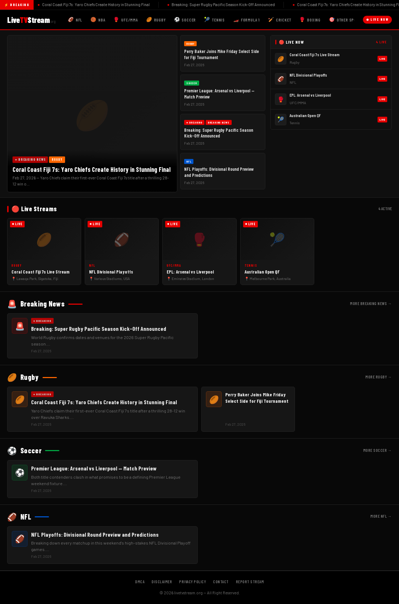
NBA (97, 19)
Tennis (214, 19)
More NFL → (381, 516)
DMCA (139, 581)
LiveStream (31, 20)
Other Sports (346, 19)
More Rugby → (378, 377)
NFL (75, 19)
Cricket (279, 19)
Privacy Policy (192, 581)
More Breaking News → (371, 303)
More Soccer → (377, 450)
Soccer (185, 19)
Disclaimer (162, 581)
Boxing (310, 19)
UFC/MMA (125, 19)
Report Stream (250, 581)
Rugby (156, 19)
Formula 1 (246, 19)
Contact (221, 581)
